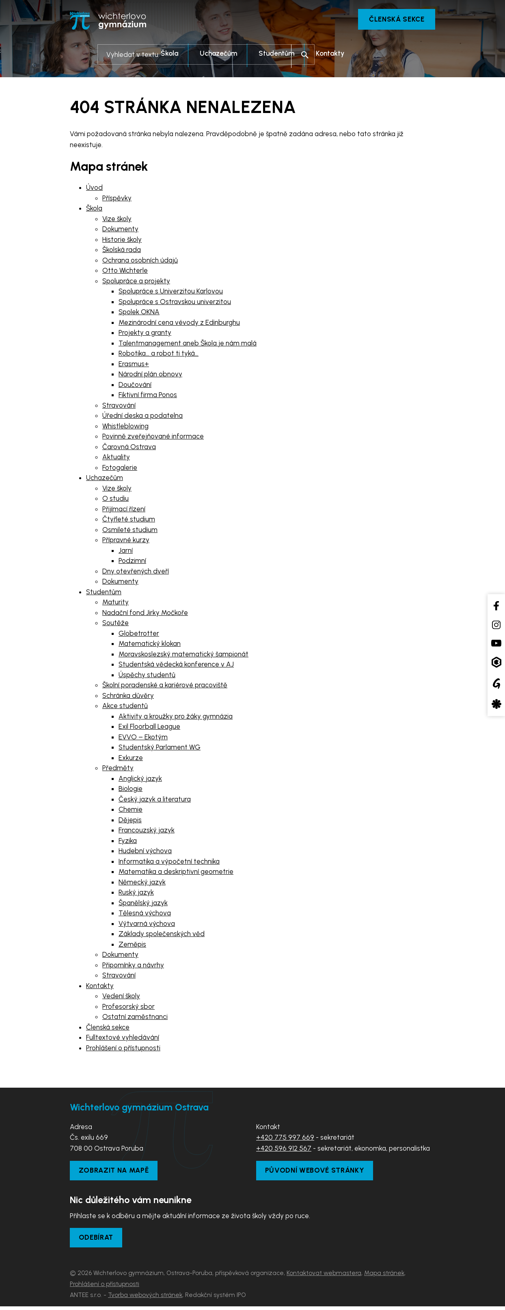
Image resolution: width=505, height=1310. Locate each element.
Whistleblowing (125, 427)
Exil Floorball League (149, 727)
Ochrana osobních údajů (140, 261)
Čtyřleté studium (128, 520)
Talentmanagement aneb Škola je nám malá (188, 344)
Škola (94, 209)
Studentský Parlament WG (160, 748)
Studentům (103, 593)
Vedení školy (121, 997)
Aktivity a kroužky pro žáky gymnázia (176, 717)
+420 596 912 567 (283, 1149)
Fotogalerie (119, 469)
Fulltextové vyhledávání (122, 1038)
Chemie (130, 810)
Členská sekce (392, 20)
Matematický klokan (150, 645)
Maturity (115, 603)
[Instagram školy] (496, 625)
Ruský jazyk (136, 893)
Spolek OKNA (139, 313)
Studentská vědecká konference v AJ (176, 665)
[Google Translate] (496, 683)
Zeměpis (132, 945)
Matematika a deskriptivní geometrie (176, 873)
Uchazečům (104, 479)
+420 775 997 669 (285, 1138)
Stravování (119, 406)
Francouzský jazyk (147, 831)
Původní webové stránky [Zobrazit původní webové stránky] (319, 1172)
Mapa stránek (384, 1276)
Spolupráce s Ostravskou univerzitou (175, 303)
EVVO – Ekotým (143, 738)
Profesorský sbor (128, 1008)
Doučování (135, 386)
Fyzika (128, 842)
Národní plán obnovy (150, 375)
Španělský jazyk (143, 904)
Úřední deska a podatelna (142, 417)
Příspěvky (117, 199)
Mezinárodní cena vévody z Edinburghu (179, 323)
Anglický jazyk (140, 780)
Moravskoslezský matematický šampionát (183, 655)
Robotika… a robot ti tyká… (159, 354)
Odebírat (98, 1240)
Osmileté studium (130, 531)
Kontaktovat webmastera (324, 1276)
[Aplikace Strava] (496, 704)
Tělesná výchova (145, 914)
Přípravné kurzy (125, 541)
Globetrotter (139, 634)
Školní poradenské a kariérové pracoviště (164, 686)
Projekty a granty (145, 334)
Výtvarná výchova (147, 925)
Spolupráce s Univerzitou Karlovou (171, 292)
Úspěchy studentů (147, 676)
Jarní (126, 551)
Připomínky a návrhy (133, 966)
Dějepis (130, 821)
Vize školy (117, 220)
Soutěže (115, 624)
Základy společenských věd (162, 935)
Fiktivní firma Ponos (148, 396)
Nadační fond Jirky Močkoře (145, 614)
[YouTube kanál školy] (496, 642)
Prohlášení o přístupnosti (123, 1049)
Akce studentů (125, 707)
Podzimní (132, 562)
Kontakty (100, 987)
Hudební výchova (145, 852)
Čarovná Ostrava (129, 448)
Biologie (130, 790)
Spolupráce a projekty (136, 282)
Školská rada (121, 251)
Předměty (118, 769)
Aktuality (116, 458)
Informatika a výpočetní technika (169, 862)
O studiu (115, 499)
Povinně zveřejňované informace (153, 437)
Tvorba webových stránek (145, 1298)
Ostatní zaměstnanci (135, 1018)
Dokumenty (120, 230)
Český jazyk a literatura (155, 800)
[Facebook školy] (496, 605)
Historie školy (122, 241)
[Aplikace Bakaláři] (496, 662)
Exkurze (131, 759)
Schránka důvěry (128, 697)
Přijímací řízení (123, 510)
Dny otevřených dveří (135, 572)
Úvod (94, 189)
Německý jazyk (142, 883)
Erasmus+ (134, 365)
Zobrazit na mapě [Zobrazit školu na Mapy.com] (117, 1172)
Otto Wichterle (125, 271)
